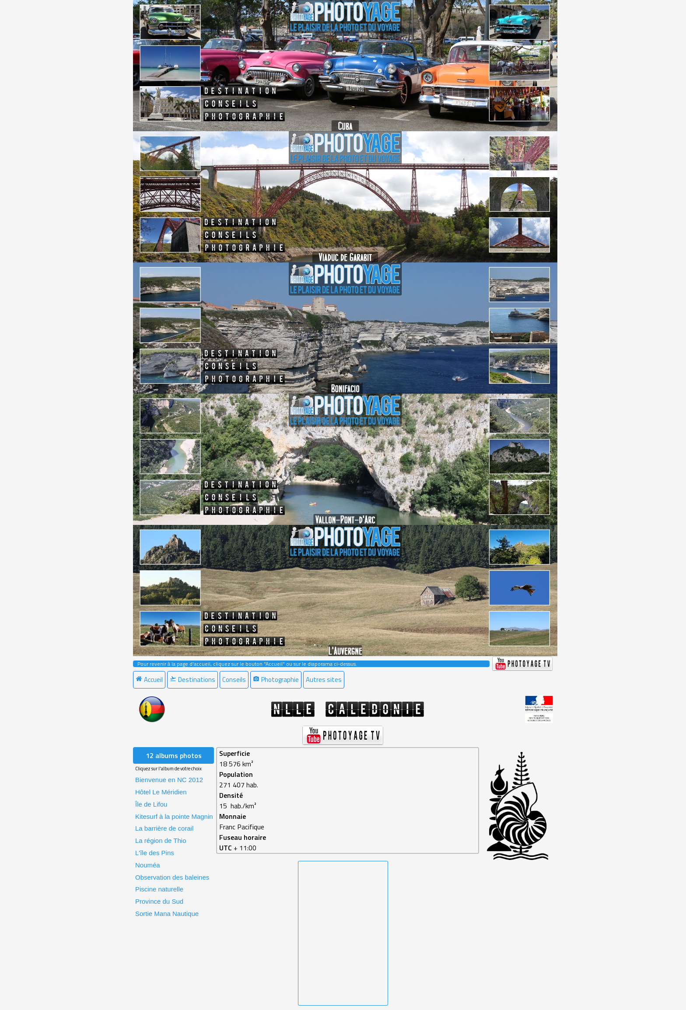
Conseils (234, 679)
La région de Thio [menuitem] (160, 840)
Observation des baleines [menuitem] (172, 877)
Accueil (149, 679)
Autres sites (324, 679)
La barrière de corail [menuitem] (164, 828)
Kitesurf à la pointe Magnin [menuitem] (174, 816)
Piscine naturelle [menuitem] (159, 889)
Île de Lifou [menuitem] (151, 804)
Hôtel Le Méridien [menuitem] (161, 792)
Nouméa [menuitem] (147, 865)
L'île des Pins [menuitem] (154, 852)
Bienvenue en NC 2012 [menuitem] (169, 779)
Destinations (192, 679)
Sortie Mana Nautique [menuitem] (167, 913)
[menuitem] (150, 679)
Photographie (276, 679)
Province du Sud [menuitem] (159, 901)
